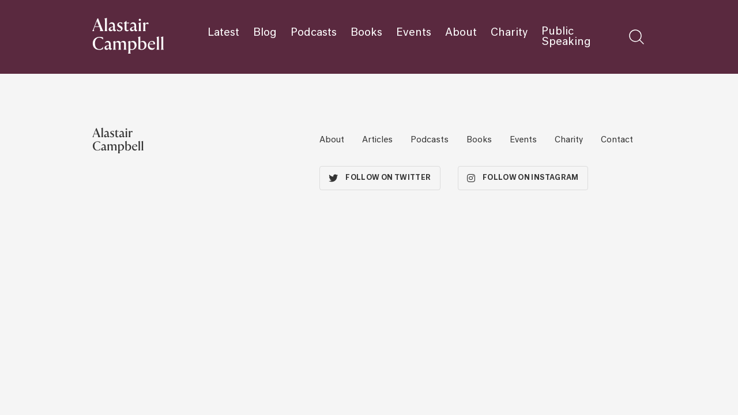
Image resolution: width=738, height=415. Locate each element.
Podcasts (314, 33)
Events (413, 33)
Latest (223, 33)
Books (366, 33)
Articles (377, 140)
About (461, 33)
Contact (617, 140)
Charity (509, 33)
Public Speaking (566, 37)
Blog (265, 33)
